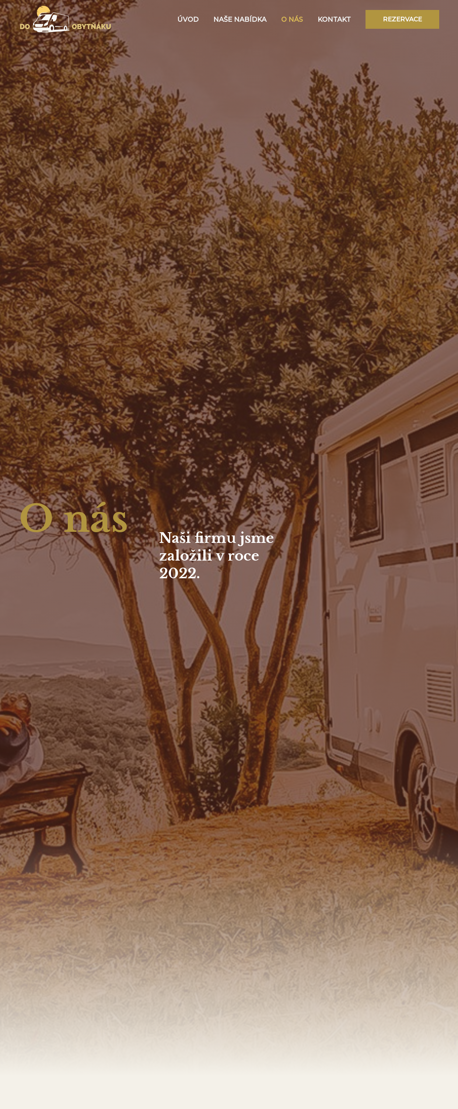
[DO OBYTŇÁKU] (65, 18)
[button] (402, 19)
